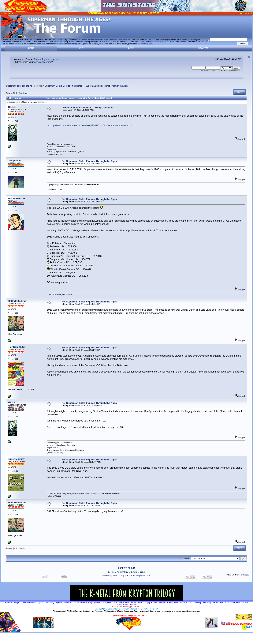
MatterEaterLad (17, 301)
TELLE (12, 107)
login (44, 59)
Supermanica (52, 149)
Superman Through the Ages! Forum (24, 86)
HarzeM (246, 575)
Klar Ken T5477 (17, 347)
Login (131, 48)
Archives (112, 572)
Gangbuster (15, 160)
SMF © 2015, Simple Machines (137, 576)
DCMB (134, 572)
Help (80, 48)
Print (239, 92)
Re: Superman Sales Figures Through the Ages (89, 161)
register (55, 59)
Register (203, 48)
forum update (146, 44)
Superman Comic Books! (57, 86)
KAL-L (142, 572)
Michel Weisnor (17, 198)
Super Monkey (16, 459)
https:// (103, 40)
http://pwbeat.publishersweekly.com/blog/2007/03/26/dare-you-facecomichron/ (89, 125)
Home (31, 48)
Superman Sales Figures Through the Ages (107, 86)
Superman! (77, 86)
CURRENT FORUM (126, 568)
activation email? (43, 62)
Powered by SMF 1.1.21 (112, 576)
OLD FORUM (122, 572)
